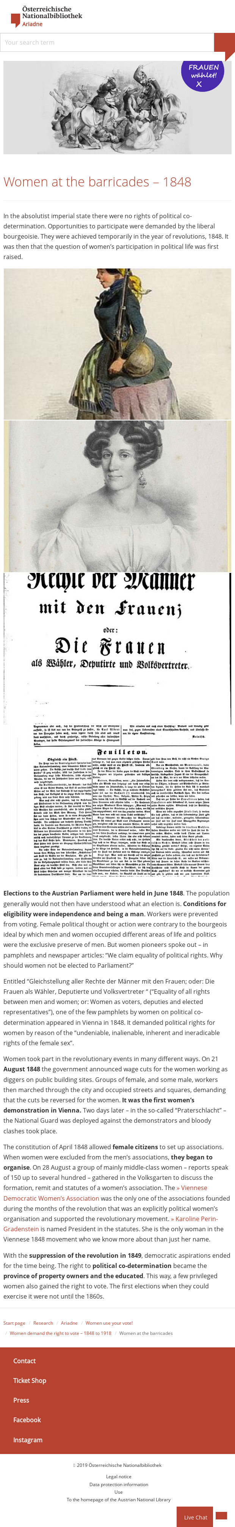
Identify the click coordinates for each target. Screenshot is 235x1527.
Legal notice (119, 1477)
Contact (24, 1361)
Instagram (27, 1440)
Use (118, 1492)
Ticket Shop (29, 1381)
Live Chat (195, 1517)
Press (21, 1401)
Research (43, 1323)
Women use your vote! (109, 1323)
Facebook (27, 1420)
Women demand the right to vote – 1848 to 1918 (60, 1333)
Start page (14, 1323)
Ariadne (69, 1323)
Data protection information (118, 1485)
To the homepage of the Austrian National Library (119, 1500)
